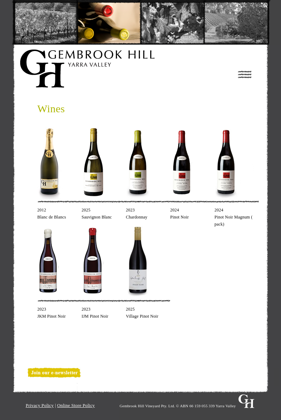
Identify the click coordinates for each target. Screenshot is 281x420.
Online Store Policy (76, 405)
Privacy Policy (40, 405)
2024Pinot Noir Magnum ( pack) (233, 217)
